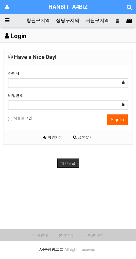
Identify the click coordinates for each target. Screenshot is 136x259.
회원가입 (53, 137)
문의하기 (66, 235)
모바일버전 (93, 235)
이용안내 (40, 235)
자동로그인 (20, 118)
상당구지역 (67, 20)
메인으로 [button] (68, 163)
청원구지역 (38, 20)
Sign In (117, 119)
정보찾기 (83, 137)
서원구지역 (97, 20)
